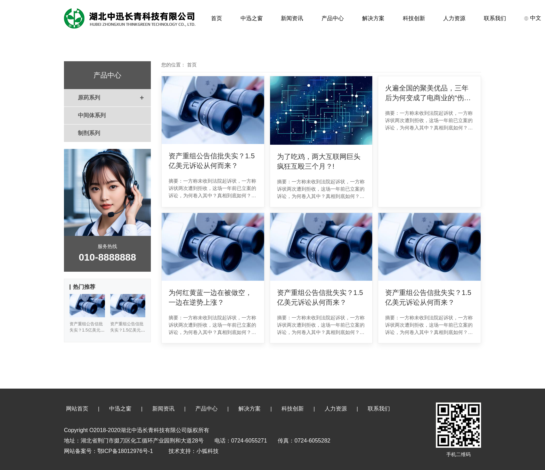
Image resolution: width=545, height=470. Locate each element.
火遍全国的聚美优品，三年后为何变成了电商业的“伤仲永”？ (428, 93)
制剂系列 (89, 133)
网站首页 (77, 409)
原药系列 (114, 97)
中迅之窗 (252, 18)
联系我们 (495, 18)
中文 (532, 18)
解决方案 (373, 18)
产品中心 (333, 18)
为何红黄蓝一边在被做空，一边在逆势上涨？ (210, 297)
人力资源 (454, 18)
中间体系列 (92, 115)
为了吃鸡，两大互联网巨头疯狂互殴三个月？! (318, 161)
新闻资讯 (292, 18)
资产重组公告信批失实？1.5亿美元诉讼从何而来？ (212, 160)
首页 (216, 18)
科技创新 (414, 18)
